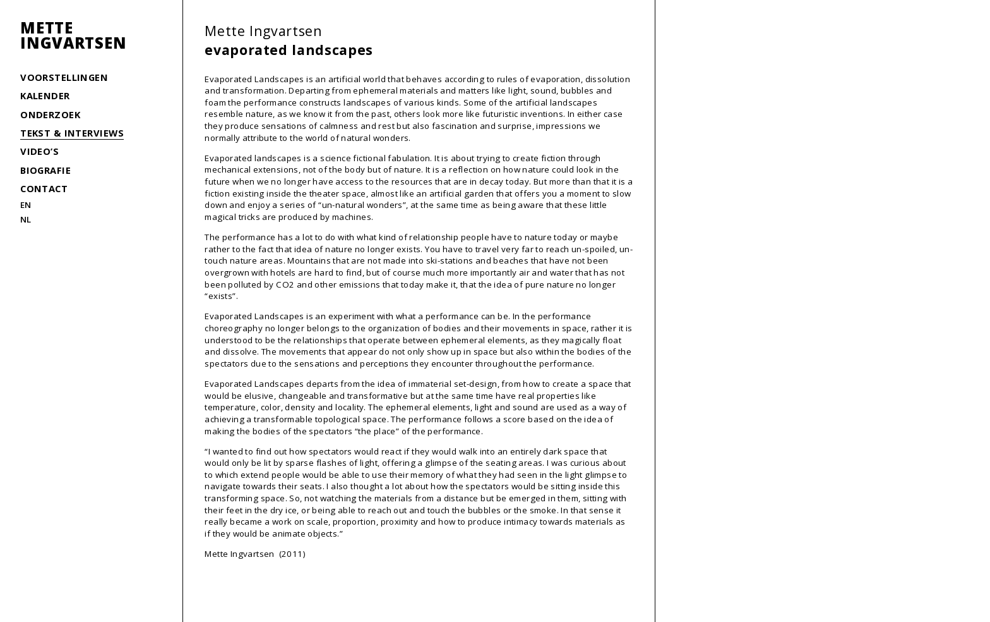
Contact (44, 188)
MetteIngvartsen (73, 35)
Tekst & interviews (72, 132)
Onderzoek (50, 114)
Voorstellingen (64, 77)
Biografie (45, 170)
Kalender (45, 95)
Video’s (39, 151)
